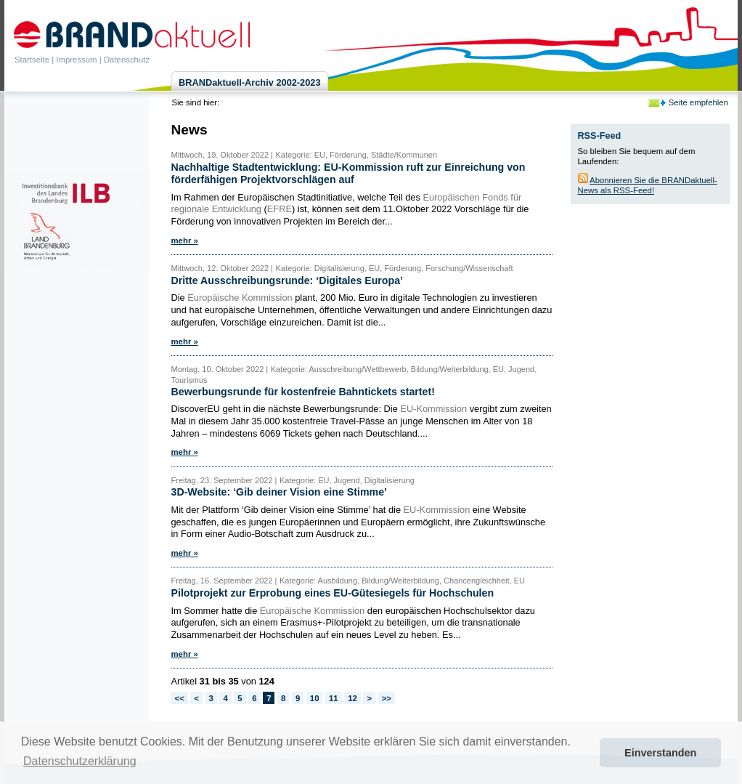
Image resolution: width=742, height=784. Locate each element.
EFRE (279, 208)
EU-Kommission (433, 408)
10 (314, 698)
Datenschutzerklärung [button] (79, 761)
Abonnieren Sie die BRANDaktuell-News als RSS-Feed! (647, 185)
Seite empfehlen (698, 102)
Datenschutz (127, 59)
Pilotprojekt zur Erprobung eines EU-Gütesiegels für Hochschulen (332, 593)
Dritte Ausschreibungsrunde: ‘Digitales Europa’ (287, 280)
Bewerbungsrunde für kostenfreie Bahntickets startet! (303, 391)
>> (386, 698)
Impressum (76, 59)
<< (179, 698)
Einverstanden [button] (660, 753)
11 (333, 698)
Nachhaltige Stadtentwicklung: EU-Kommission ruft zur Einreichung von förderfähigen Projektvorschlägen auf (348, 173)
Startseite (32, 59)
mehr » (184, 240)
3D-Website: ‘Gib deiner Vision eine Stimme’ (279, 492)
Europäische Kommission (239, 297)
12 (352, 698)
